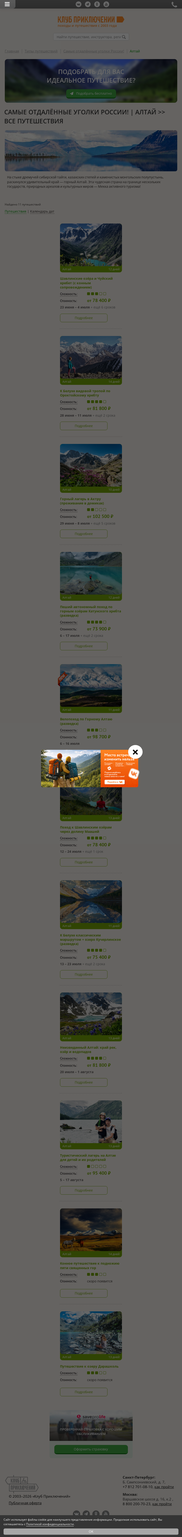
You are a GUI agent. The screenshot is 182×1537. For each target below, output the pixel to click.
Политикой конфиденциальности (50, 1524)
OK (91, 1531)
